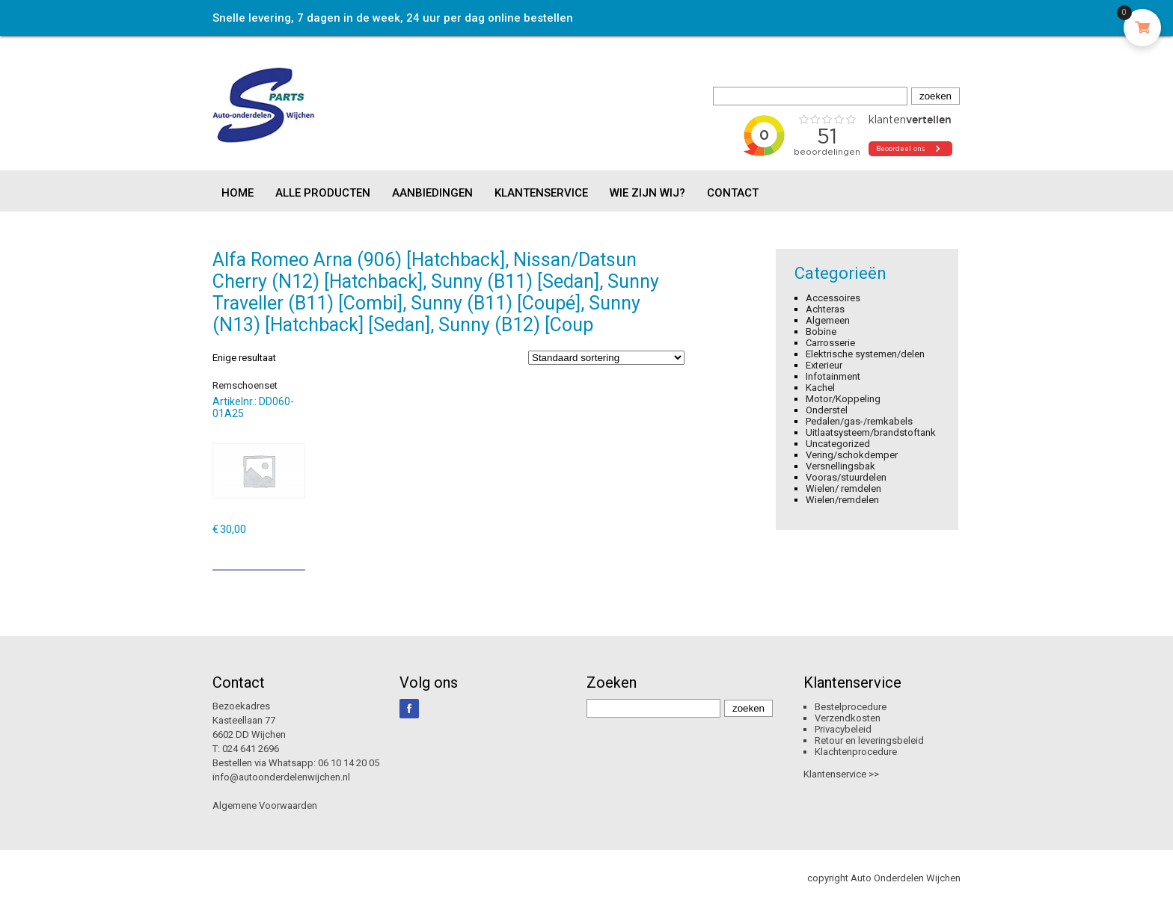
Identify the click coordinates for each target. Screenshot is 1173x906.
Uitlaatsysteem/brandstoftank (871, 432)
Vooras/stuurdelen (846, 477)
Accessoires (833, 297)
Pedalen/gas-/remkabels (859, 421)
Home (237, 193)
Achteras (825, 309)
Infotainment (833, 376)
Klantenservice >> (841, 774)
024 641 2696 (250, 748)
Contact (733, 193)
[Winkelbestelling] (606, 358)
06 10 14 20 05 (348, 762)
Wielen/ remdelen (843, 488)
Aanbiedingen (432, 193)
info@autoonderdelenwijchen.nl (281, 777)
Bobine (821, 331)
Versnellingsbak (840, 466)
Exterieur (824, 365)
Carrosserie (830, 342)
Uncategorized (838, 443)
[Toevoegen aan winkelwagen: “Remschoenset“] (295, 553)
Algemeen (828, 320)
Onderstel (827, 410)
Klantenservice (541, 193)
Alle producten (322, 193)
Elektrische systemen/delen (865, 354)
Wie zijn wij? (647, 193)
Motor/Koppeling (843, 398)
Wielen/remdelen (842, 499)
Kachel (820, 387)
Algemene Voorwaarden (264, 805)
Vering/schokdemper (852, 454)
